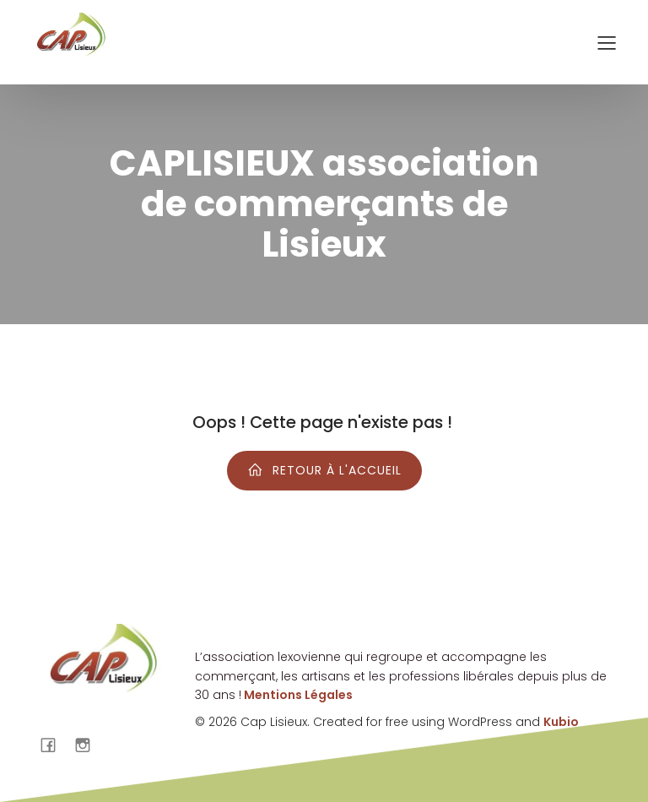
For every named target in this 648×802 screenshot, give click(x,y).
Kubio (561, 721)
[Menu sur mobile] (606, 42)
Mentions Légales (297, 694)
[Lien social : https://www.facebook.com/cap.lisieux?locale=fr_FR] (54, 745)
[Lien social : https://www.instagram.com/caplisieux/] (89, 745)
